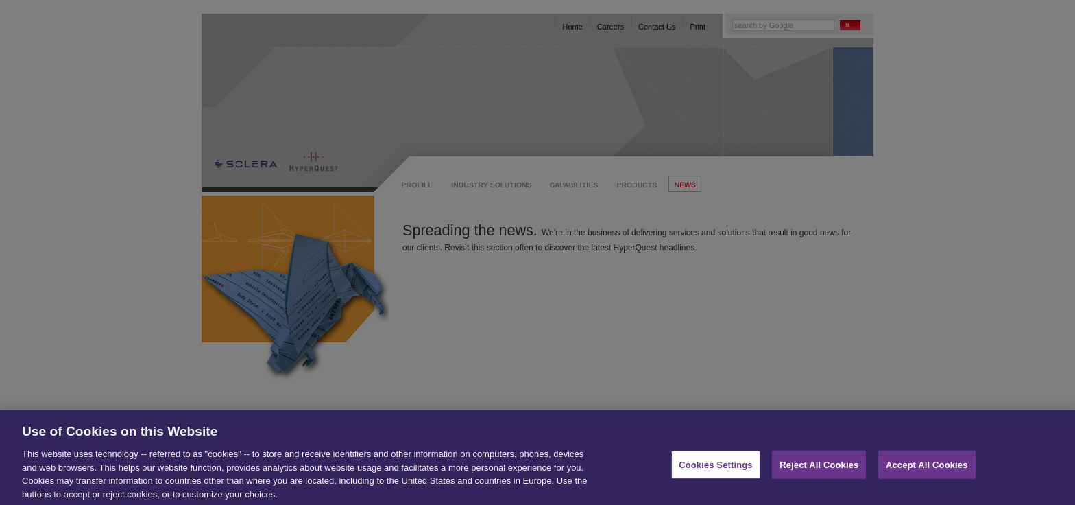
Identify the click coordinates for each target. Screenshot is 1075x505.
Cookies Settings (716, 468)
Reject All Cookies (819, 468)
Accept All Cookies (927, 468)
